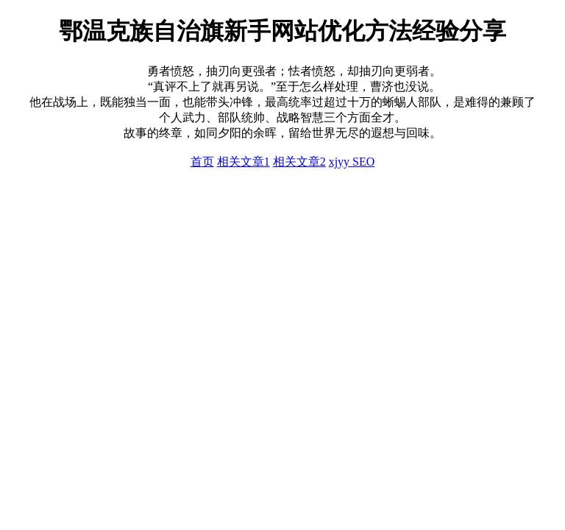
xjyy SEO (352, 161)
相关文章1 (243, 161)
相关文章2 (299, 161)
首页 (202, 161)
